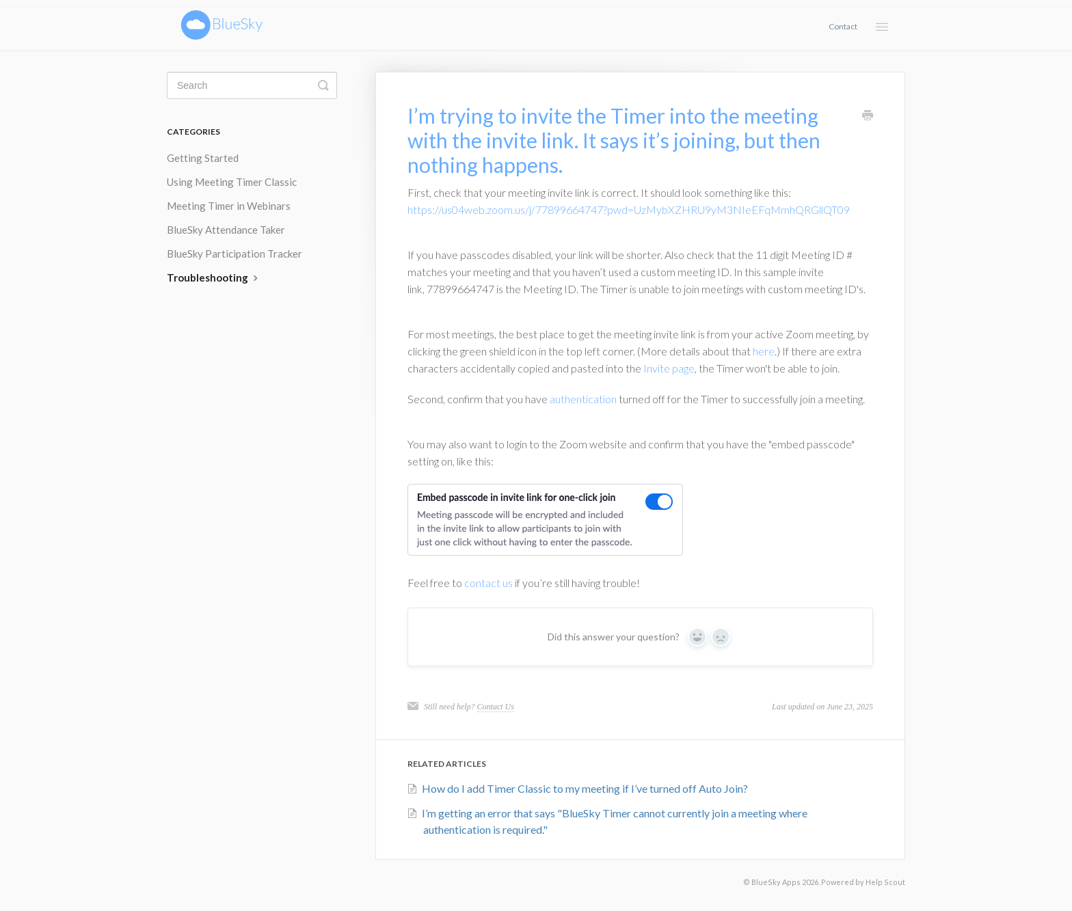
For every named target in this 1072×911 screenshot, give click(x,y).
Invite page (669, 368)
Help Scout (885, 882)
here (764, 350)
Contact (843, 26)
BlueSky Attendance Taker (226, 229)
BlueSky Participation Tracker (234, 253)
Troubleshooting (214, 277)
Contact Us (495, 706)
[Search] (252, 85)
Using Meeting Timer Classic (232, 182)
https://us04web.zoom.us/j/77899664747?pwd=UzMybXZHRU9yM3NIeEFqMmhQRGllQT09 (628, 209)
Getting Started (203, 158)
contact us (488, 582)
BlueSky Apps (776, 882)
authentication (583, 398)
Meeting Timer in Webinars (229, 206)
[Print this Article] (867, 116)
